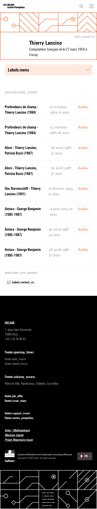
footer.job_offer (16, 396)
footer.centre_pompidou (21, 418)
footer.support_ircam (19, 413)
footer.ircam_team (18, 401)
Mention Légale (16, 435)
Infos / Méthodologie (19, 431)
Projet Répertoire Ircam (21, 440)
